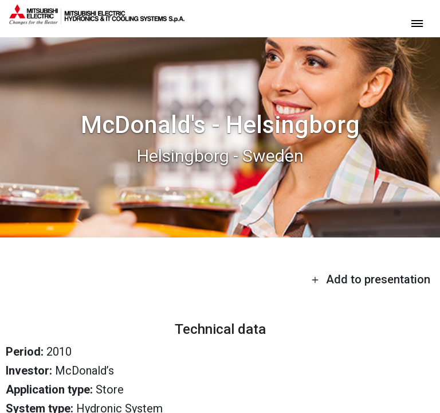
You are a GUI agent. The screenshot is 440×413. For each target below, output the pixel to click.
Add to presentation (370, 279)
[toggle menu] (417, 23)
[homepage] (96, 20)
